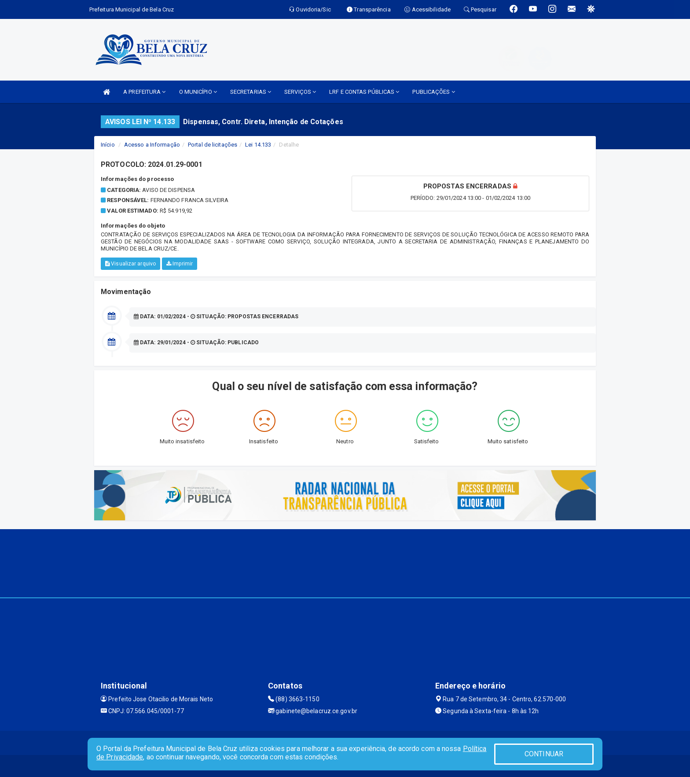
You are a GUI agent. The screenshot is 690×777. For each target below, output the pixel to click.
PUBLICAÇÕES (433, 91)
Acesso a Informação (152, 144)
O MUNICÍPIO (198, 91)
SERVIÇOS (300, 91)
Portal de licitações (212, 144)
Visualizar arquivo (130, 264)
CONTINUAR (544, 754)
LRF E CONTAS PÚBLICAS (364, 91)
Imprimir (179, 264)
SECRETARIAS (250, 91)
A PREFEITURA (144, 91)
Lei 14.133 (258, 144)
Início (108, 144)
